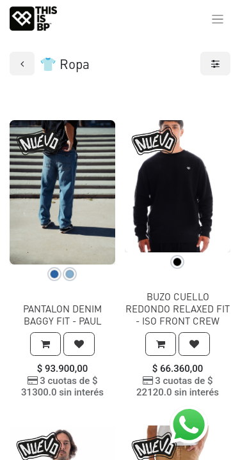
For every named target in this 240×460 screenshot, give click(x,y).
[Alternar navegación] (218, 18)
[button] (45, 344)
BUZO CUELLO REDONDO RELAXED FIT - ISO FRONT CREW (177, 308)
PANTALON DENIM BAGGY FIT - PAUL (62, 314)
